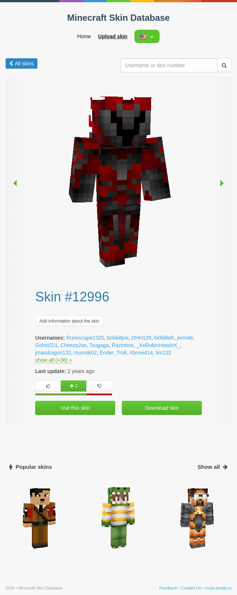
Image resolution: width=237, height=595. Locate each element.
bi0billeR (164, 338)
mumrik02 (85, 353)
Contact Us (191, 588)
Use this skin (75, 408)
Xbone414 (141, 353)
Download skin (161, 408)
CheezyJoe (74, 345)
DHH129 (141, 338)
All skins (21, 63)
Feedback (168, 588)
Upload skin (112, 36)
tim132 (163, 353)
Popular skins (30, 467)
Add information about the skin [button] (69, 321)
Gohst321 (46, 345)
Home (84, 36)
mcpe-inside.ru (218, 588)
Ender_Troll (113, 353)
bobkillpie (117, 338)
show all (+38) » (53, 360)
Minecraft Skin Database (118, 18)
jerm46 (185, 338)
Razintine (122, 345)
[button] (146, 36)
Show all (212, 467)
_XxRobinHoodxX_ (158, 345)
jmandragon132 (53, 353)
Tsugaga (99, 345)
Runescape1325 (85, 338)
